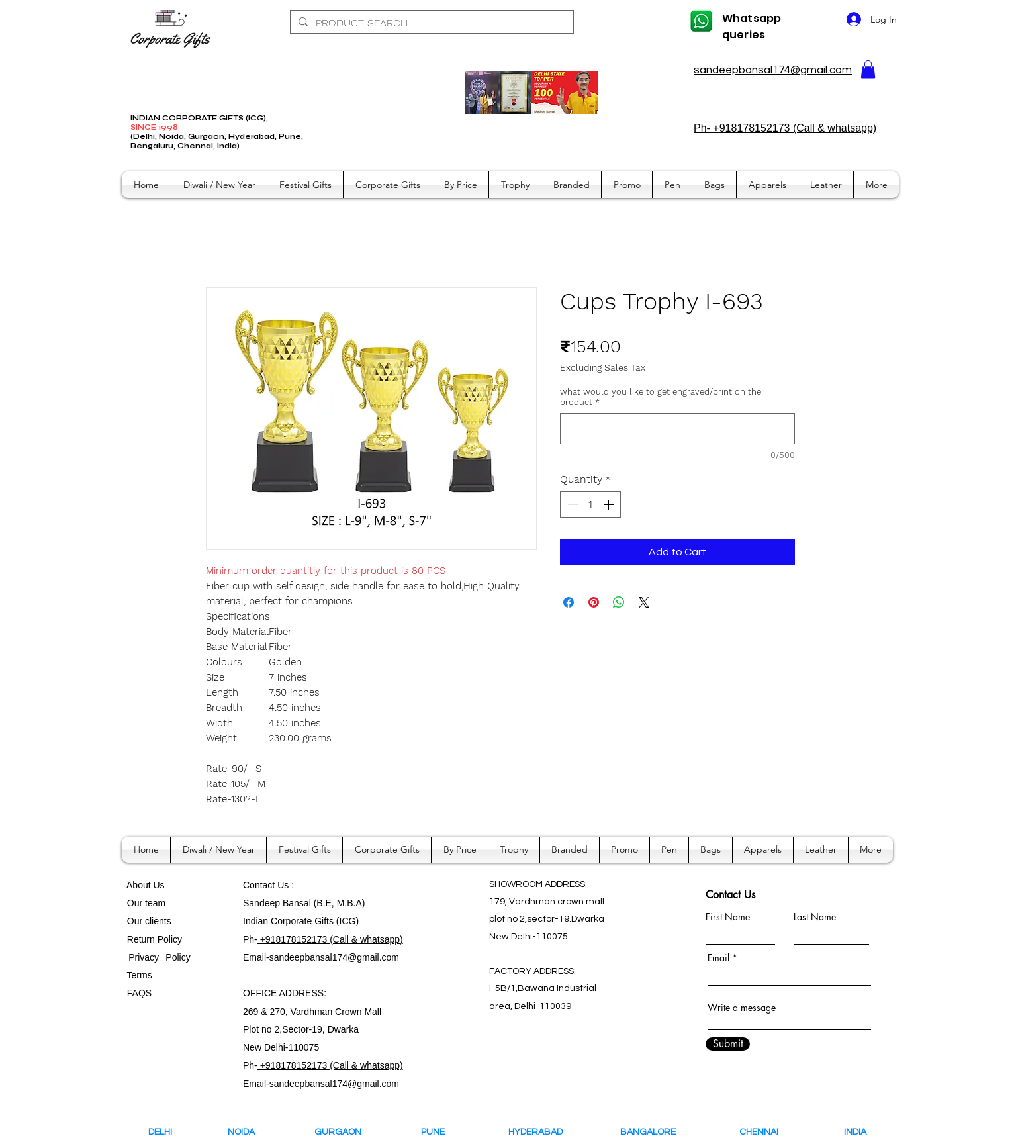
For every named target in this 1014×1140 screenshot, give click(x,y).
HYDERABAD (544, 1132)
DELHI (160, 1132)
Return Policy (154, 939)
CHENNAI (759, 1132)
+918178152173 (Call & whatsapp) (330, 939)
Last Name (815, 917)
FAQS (137, 993)
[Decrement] (571, 504)
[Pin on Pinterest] (594, 602)
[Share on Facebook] (568, 602)
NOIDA (247, 1132)
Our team (143, 903)
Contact (260, 885)
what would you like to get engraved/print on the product (660, 397)
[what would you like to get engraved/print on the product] (677, 428)
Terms (141, 975)
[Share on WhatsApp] (619, 602)
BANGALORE (651, 1132)
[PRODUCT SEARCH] (430, 23)
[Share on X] (644, 602)
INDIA (855, 1132)
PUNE (439, 1132)
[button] (868, 69)
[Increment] (609, 504)
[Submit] (728, 1044)
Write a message (742, 1007)
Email (718, 958)
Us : (285, 885)
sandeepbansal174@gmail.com (773, 70)
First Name (728, 917)
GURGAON (341, 1132)
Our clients (146, 921)
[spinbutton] (590, 504)
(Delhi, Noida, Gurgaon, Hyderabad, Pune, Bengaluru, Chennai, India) (216, 141)
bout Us (148, 885)
